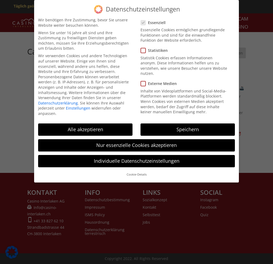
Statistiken (156, 47)
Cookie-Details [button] (137, 171)
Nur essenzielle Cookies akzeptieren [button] (136, 142)
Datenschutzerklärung (58, 99)
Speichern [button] (187, 126)
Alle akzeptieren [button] (85, 126)
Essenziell (155, 19)
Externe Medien (160, 80)
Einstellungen (78, 105)
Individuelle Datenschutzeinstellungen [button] (136, 158)
